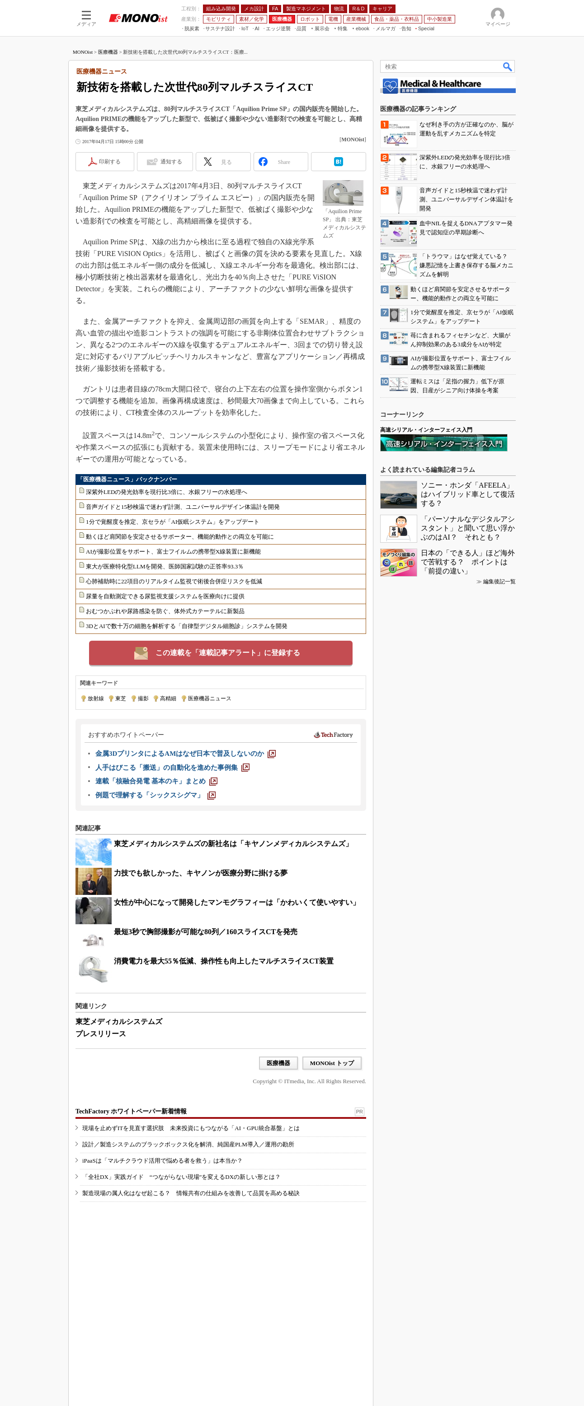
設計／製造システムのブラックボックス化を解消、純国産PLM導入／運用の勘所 (188, 1144)
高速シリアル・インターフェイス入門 (426, 430)
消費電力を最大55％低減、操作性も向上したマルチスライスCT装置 (224, 961)
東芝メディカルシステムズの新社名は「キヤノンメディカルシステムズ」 (233, 843)
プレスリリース (100, 1034)
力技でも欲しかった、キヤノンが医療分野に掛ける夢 (200, 873)
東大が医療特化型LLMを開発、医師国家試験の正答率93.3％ (165, 566)
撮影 (143, 698)
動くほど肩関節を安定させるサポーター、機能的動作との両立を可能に (180, 536)
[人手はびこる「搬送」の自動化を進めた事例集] (172, 767)
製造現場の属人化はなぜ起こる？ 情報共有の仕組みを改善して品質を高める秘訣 (191, 1193)
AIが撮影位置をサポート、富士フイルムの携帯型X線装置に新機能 (173, 551)
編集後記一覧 (499, 581)
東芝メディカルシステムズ (118, 1021)
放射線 (96, 698)
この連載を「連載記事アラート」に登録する (227, 652)
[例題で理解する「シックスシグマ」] (155, 795)
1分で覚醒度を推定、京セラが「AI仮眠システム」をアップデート (172, 521)
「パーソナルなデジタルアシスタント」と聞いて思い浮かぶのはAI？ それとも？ (468, 528)
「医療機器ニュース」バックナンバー (127, 479)
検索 (508, 66)
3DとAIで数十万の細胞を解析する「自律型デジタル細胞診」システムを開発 (186, 626)
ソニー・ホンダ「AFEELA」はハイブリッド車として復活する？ (468, 494)
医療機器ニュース (209, 698)
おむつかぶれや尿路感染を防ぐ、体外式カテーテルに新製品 (165, 611)
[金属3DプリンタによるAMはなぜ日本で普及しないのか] (185, 753)
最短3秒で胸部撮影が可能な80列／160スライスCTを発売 (205, 932)
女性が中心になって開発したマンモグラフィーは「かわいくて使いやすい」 (237, 902)
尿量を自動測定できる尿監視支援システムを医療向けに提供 (165, 596)
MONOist (83, 52)
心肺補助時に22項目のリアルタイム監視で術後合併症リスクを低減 (174, 581)
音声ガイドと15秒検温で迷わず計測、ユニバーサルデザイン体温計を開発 (183, 506)
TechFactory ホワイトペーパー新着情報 (131, 1111)
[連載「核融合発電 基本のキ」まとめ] (156, 781)
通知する (171, 161)
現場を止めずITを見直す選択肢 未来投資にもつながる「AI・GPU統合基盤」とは (191, 1128)
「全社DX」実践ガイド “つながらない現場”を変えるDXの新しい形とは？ (181, 1176)
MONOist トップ (332, 1063)
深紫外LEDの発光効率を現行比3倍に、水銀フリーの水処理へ (166, 492)
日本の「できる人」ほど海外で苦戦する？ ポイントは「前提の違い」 (468, 562)
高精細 (168, 698)
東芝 (120, 698)
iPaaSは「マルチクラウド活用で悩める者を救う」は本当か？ (162, 1160)
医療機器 (108, 52)
